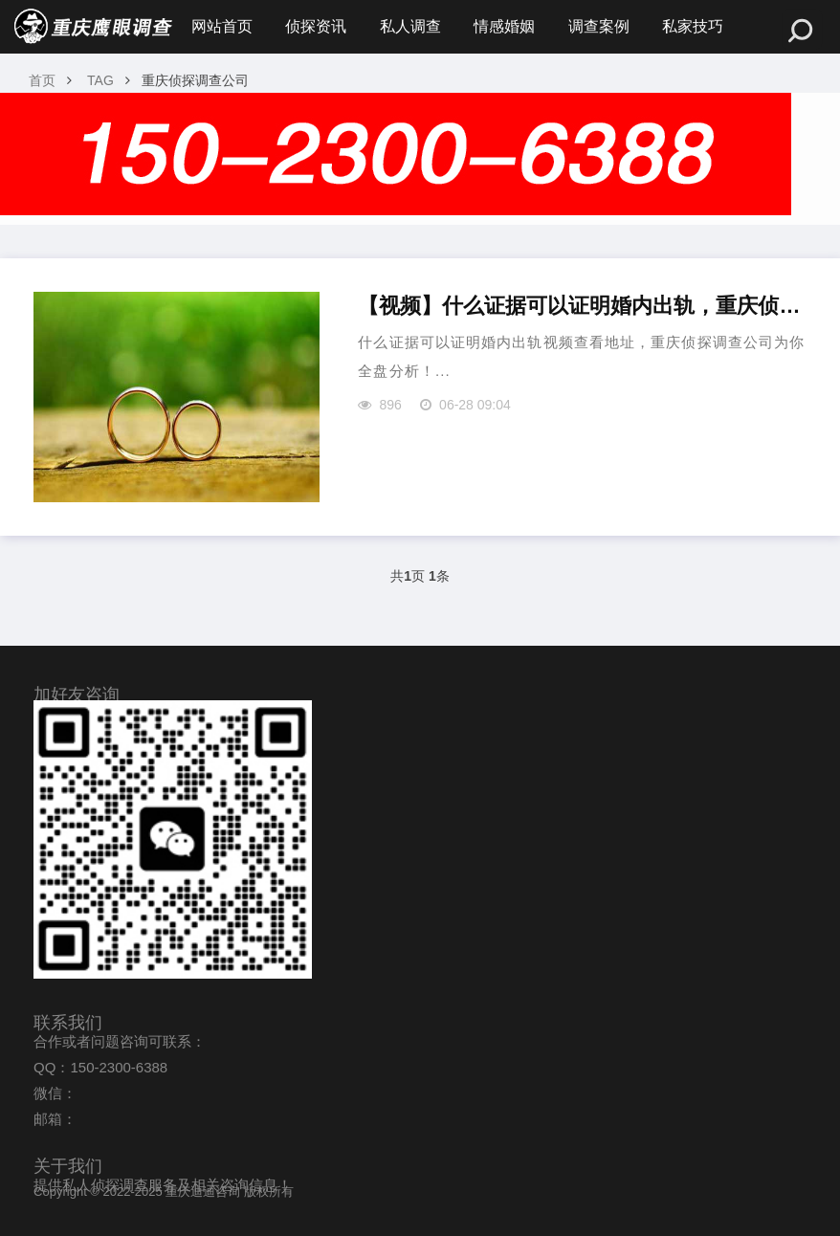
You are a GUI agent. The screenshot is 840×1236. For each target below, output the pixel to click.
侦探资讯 (315, 26)
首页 (42, 80)
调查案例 (599, 26)
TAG (100, 80)
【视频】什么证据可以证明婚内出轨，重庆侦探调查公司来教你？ (582, 306)
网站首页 (222, 26)
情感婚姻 (504, 26)
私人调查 (410, 26)
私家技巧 (692, 26)
